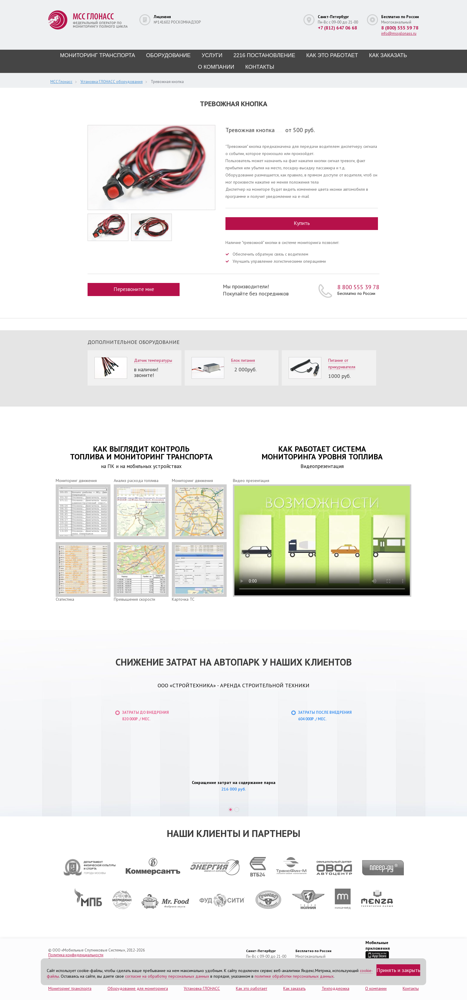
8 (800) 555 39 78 (399, 28)
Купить (302, 223)
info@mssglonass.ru (398, 33)
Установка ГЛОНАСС (202, 987)
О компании (216, 67)
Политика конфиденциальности (75, 954)
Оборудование (168, 55)
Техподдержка (335, 987)
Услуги (212, 55)
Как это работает (332, 55)
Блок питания (243, 359)
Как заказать (388, 55)
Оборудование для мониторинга (138, 987)
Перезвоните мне (134, 288)
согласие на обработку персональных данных (167, 976)
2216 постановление (264, 55)
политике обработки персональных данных (294, 976)
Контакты (259, 67)
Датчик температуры (153, 359)
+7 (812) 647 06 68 (337, 28)
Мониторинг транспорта (97, 55)
